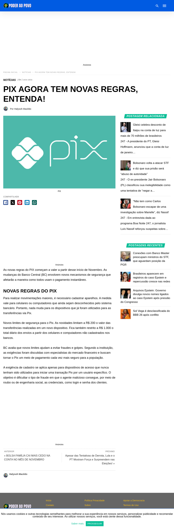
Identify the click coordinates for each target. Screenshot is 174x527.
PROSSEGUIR (94, 523)
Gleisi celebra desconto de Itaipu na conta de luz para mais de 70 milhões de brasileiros (143, 130)
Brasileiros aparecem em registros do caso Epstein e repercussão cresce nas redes (151, 277)
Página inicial (10, 72)
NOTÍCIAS (26, 72)
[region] (87, 37)
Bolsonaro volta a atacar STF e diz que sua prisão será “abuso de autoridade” (145, 168)
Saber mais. (78, 523)
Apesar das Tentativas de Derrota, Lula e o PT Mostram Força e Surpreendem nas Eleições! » (90, 459)
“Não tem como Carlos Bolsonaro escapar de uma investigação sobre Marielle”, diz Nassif (145, 207)
